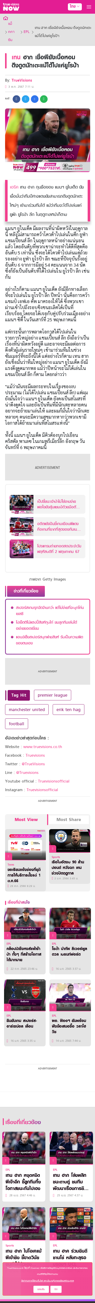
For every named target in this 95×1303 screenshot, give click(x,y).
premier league (52, 695)
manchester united (27, 709)
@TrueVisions (33, 764)
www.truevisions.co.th (42, 747)
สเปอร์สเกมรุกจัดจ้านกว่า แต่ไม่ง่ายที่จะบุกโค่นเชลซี (50, 611)
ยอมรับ (41, 1289)
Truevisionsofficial (53, 781)
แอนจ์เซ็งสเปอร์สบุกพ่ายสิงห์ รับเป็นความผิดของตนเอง (49, 640)
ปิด (56, 1289)
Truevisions (35, 755)
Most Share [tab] (68, 819)
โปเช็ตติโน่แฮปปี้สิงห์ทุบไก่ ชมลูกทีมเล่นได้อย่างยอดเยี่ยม (46, 625)
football (16, 723)
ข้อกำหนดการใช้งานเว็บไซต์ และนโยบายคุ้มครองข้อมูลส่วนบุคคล (47, 1280)
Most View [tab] (26, 819)
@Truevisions (27, 773)
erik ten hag (68, 709)
